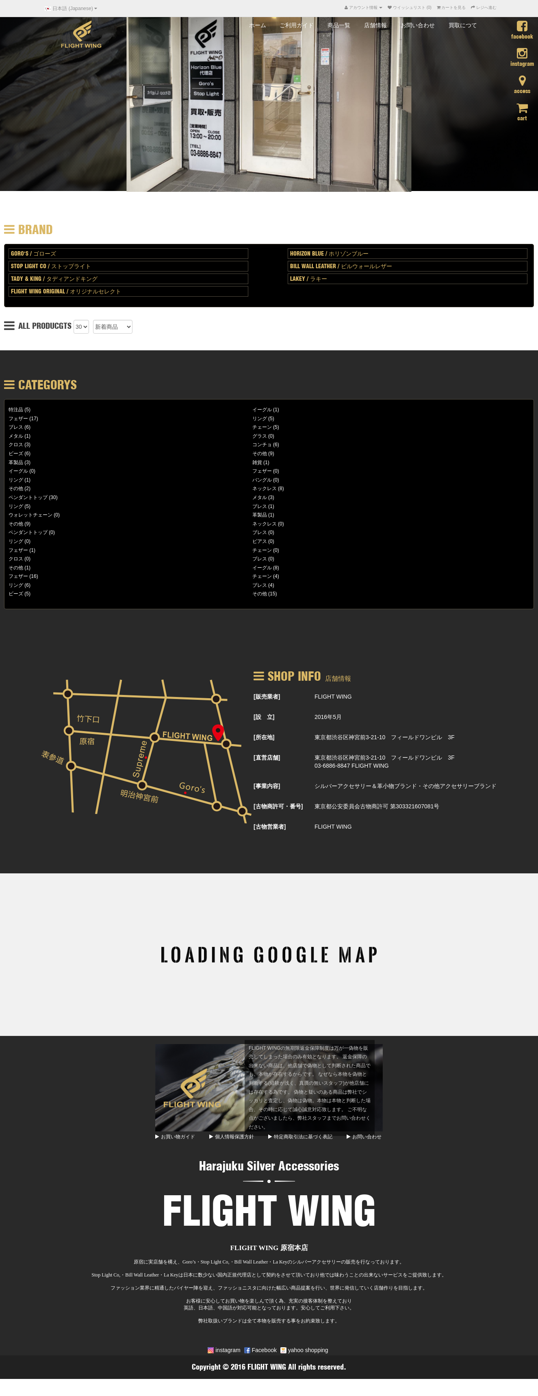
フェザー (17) (23, 436)
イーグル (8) (265, 585)
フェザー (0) (265, 488)
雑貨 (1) (260, 479)
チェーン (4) (265, 593)
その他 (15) (264, 611)
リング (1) (19, 497)
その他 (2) (19, 505)
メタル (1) (19, 453)
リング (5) (263, 436)
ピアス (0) (263, 558)
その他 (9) (263, 470)
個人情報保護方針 (231, 1154)
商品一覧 (339, 42)
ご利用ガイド (297, 42)
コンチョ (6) (265, 462)
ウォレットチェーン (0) (34, 532)
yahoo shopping (304, 1367)
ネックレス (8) (268, 505)
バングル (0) (265, 497)
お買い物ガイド (175, 1154)
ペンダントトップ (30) (33, 514)
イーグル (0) (22, 488)
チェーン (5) (265, 444)
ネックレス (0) (268, 541)
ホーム (257, 42)
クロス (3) (19, 462)
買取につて (463, 42)
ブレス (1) (263, 523)
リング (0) (19, 558)
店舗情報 (375, 42)
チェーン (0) (265, 567)
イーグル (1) (265, 427)
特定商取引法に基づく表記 (300, 1154)
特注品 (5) (19, 427)
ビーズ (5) (19, 611)
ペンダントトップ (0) (32, 549)
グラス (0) (263, 453)
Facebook (260, 1367)
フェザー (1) (22, 567)
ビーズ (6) (19, 470)
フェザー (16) (23, 593)
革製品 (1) (263, 532)
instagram (224, 1367)
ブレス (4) (263, 602)
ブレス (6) (19, 444)
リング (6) (19, 602)
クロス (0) (19, 576)
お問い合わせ (418, 42)
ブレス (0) (263, 549)
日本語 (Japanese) (71, 8)
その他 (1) (19, 585)
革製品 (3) (19, 479)
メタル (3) (263, 514)
